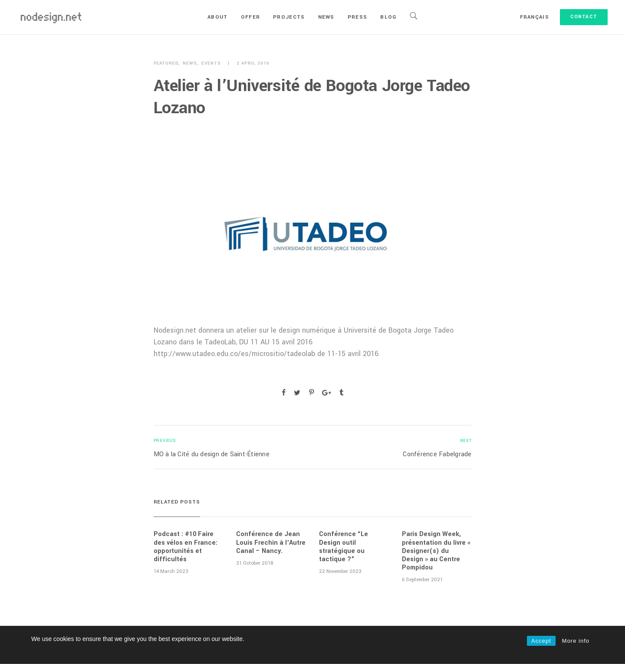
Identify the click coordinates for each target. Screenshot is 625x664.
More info (575, 641)
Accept (541, 641)
